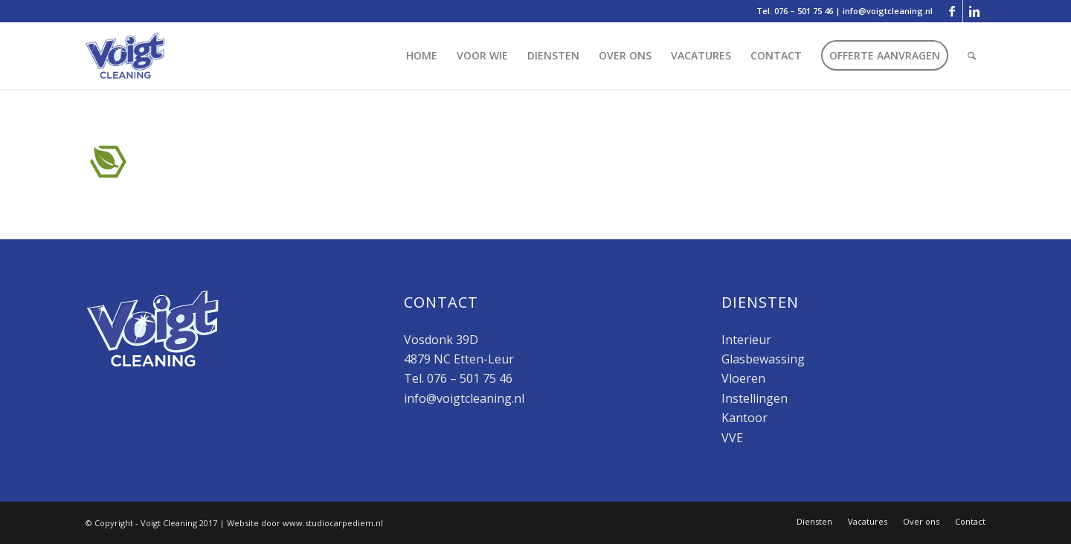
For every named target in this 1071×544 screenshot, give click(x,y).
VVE (732, 438)
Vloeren (743, 378)
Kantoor (744, 417)
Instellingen (754, 398)
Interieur (746, 339)
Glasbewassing (763, 359)
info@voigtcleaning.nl (888, 10)
